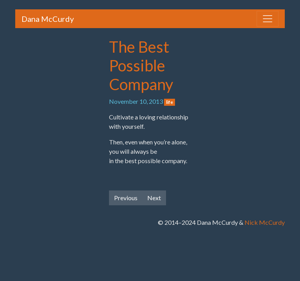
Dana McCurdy (47, 18)
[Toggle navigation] (268, 19)
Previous (126, 197)
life (169, 102)
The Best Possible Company (141, 65)
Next (154, 197)
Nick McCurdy (265, 222)
